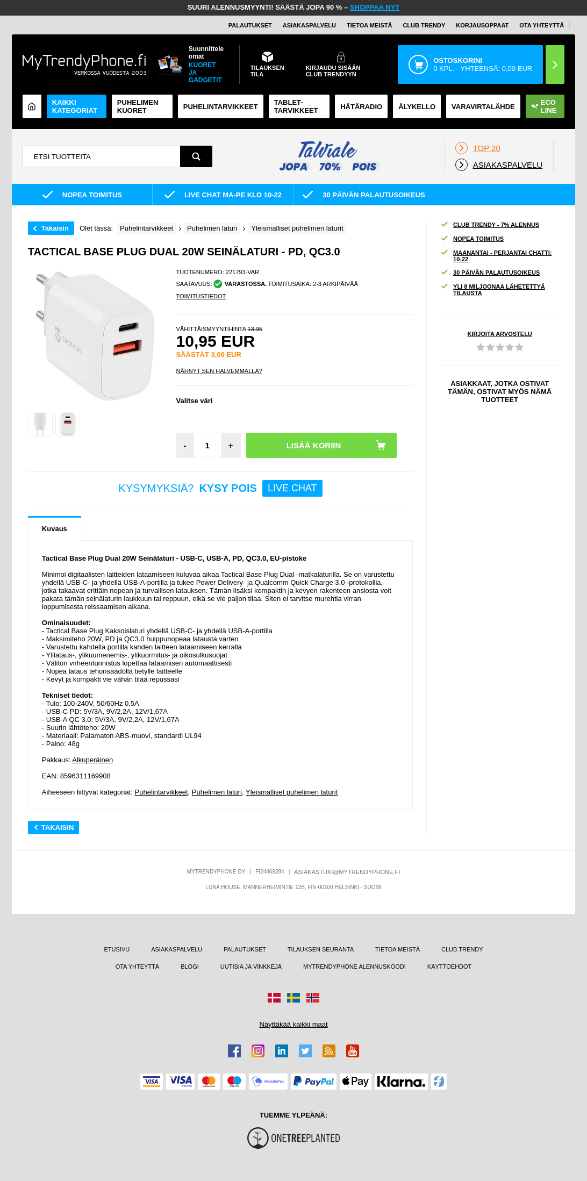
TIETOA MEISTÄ (369, 25)
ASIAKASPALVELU (309, 25)
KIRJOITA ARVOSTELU (499, 334)
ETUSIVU (117, 949)
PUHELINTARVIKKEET (220, 107)
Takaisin (55, 228)
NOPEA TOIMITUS (472, 238)
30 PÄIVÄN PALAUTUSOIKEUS (490, 272)
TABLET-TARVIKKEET (296, 106)
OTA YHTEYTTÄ (541, 25)
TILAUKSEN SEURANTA (321, 949)
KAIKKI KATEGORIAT (74, 106)
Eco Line (544, 106)
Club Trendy (424, 25)
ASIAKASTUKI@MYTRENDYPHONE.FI (347, 872)
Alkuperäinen (92, 760)
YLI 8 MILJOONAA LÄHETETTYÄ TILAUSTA (492, 289)
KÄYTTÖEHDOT (449, 966)
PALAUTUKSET (250, 25)
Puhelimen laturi (217, 792)
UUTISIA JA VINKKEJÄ (251, 966)
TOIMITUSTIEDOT (201, 296)
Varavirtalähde (483, 107)
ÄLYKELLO (416, 107)
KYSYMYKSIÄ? (220, 488)
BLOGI (190, 966)
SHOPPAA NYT (374, 7)
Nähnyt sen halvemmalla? (219, 371)
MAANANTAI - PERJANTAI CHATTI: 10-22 (496, 255)
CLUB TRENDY (462, 949)
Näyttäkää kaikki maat (293, 1024)
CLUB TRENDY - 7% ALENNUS (489, 224)
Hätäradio (361, 107)
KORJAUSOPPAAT (482, 25)
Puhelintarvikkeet (161, 792)
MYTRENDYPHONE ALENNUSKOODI (354, 966)
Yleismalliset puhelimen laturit (292, 792)
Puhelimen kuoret (138, 106)
